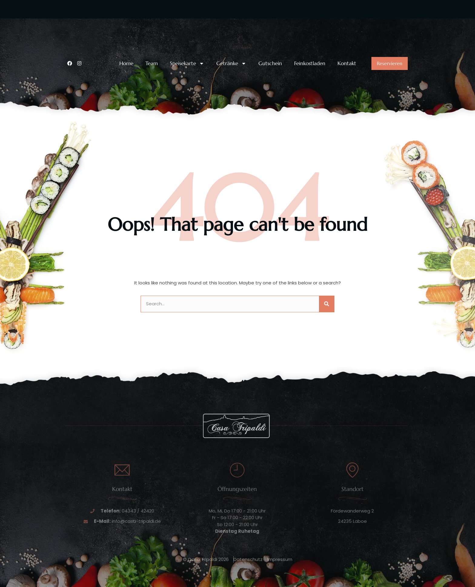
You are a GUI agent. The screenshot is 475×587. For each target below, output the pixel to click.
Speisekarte (187, 63)
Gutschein (270, 63)
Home (126, 63)
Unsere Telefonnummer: (105, 22)
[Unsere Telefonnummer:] (71, 27)
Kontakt (346, 63)
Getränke (231, 63)
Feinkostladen (309, 63)
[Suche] (326, 304)
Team (151, 63)
